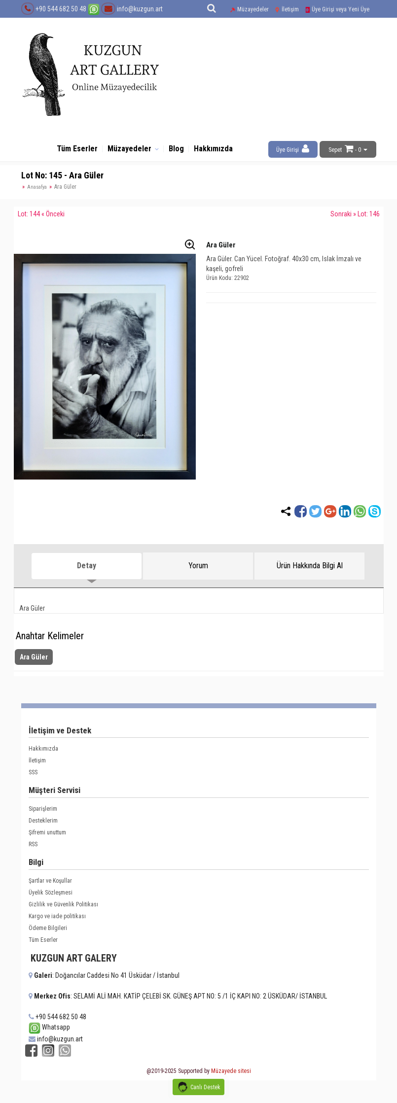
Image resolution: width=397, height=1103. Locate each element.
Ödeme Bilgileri (48, 932)
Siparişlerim (43, 813)
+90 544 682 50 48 (61, 9)
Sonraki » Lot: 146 (355, 218)
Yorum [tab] (198, 570)
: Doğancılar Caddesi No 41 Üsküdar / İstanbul (104, 980)
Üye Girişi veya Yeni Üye (336, 9)
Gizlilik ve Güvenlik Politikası (63, 908)
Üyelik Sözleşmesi (50, 897)
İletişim (286, 9)
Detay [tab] (86, 570)
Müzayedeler (249, 9)
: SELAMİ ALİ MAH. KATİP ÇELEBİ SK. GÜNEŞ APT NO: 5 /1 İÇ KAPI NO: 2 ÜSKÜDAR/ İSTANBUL (178, 1000)
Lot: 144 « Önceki (41, 218)
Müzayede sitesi (231, 1073)
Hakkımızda (220, 151)
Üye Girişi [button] (292, 148)
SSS (33, 777)
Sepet (335, 149)
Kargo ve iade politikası (57, 920)
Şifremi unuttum (47, 836)
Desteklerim (43, 825)
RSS (33, 848)
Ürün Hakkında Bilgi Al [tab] (310, 570)
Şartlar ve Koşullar (50, 885)
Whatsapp (49, 1032)
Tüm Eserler (69, 151)
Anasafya (37, 191)
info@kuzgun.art (132, 9)
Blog (179, 151)
